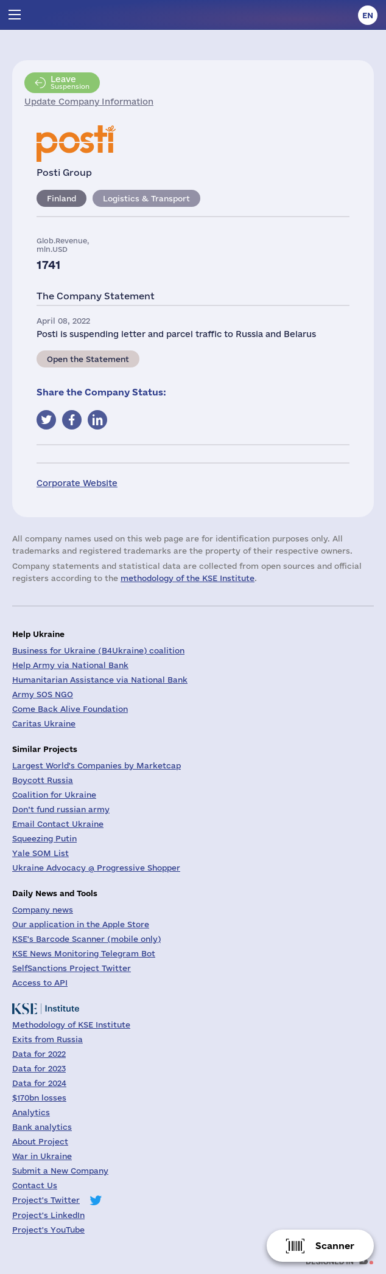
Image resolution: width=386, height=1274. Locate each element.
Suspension (70, 82)
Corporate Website (77, 483)
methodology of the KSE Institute (187, 578)
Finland (61, 198)
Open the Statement (88, 359)
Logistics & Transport (146, 198)
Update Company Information (88, 101)
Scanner (334, 1246)
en (367, 15)
